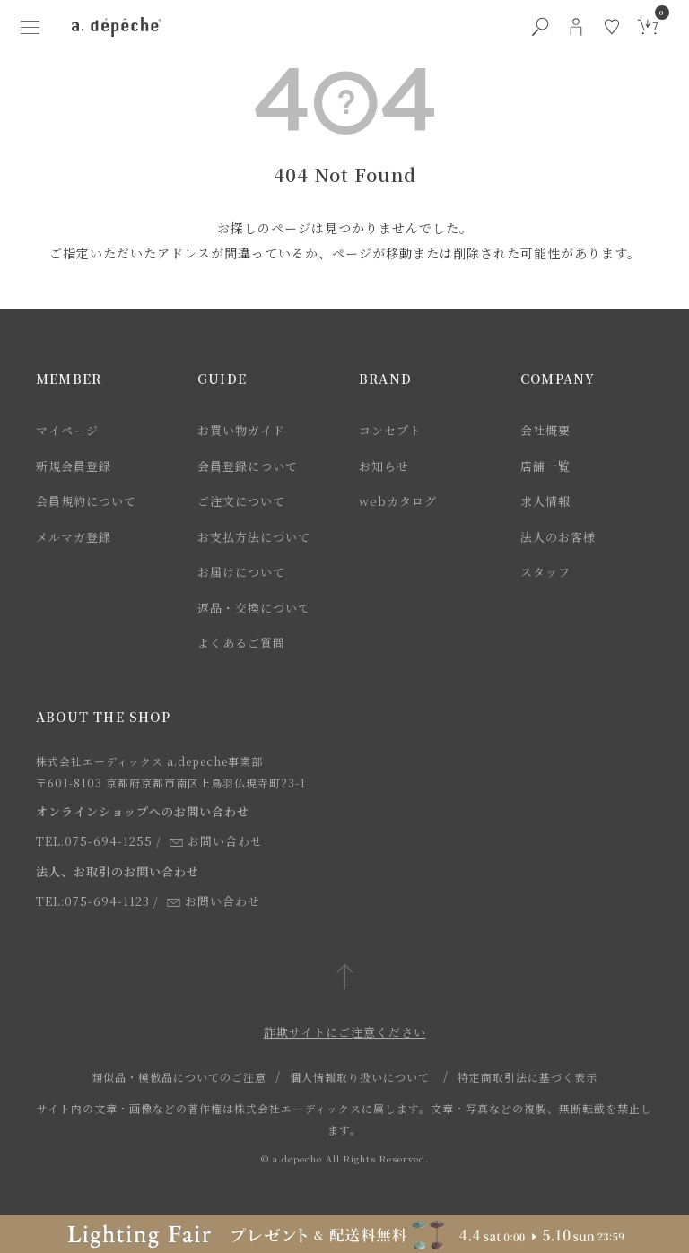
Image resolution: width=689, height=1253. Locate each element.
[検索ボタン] (540, 27)
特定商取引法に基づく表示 (527, 1076)
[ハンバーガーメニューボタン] (30, 27)
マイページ (67, 430)
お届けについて (241, 571)
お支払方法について (253, 536)
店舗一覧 (545, 465)
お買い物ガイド (241, 430)
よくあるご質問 (241, 642)
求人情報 (545, 500)
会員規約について (86, 500)
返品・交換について (253, 607)
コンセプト (390, 430)
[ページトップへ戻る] (345, 978)
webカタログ (398, 500)
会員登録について (247, 465)
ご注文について (241, 500)
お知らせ (384, 465)
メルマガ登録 (73, 536)
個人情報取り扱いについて (360, 1076)
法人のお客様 (558, 536)
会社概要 (545, 430)
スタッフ (545, 571)
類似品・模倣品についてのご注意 (179, 1076)
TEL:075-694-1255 (94, 840)
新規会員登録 (73, 465)
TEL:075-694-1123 (93, 900)
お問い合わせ (216, 840)
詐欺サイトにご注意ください (345, 1031)
